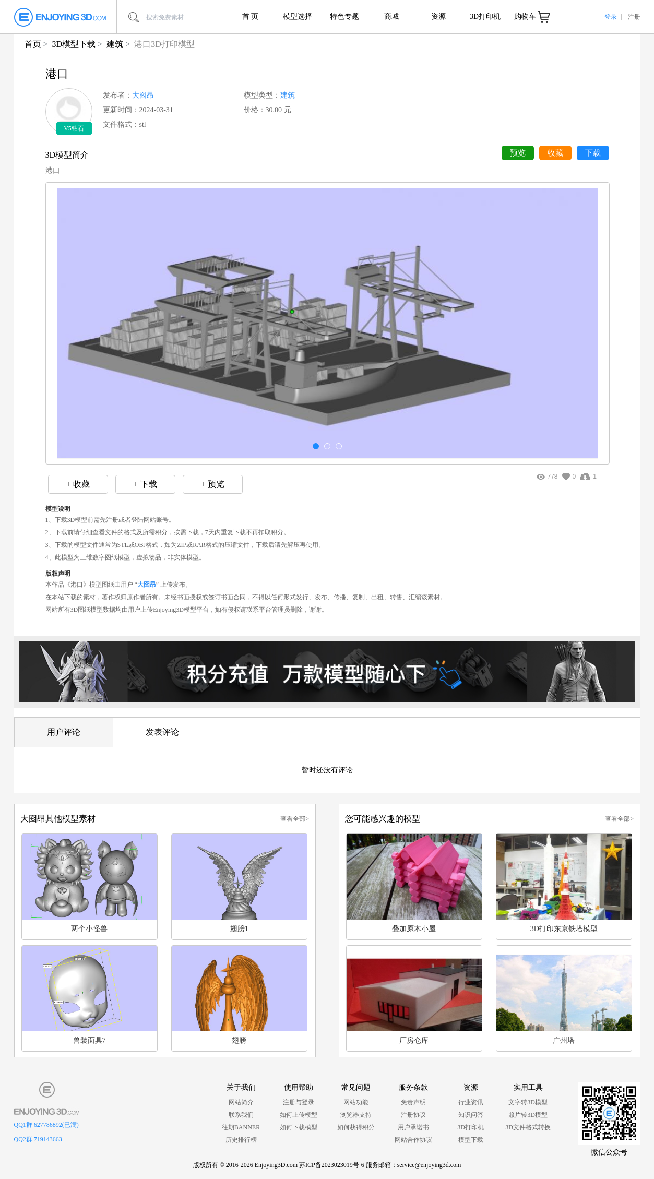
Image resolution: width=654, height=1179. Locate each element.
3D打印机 (485, 16)
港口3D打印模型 (164, 44)
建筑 (114, 44)
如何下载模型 (298, 1127)
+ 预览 (212, 484)
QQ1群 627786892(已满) (46, 1124)
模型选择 (297, 16)
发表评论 (162, 732)
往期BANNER (241, 1127)
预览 (518, 153)
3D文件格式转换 (528, 1127)
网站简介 (241, 1102)
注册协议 (413, 1114)
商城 (391, 16)
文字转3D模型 (528, 1102)
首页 (33, 44)
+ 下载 (145, 484)
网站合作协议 (413, 1140)
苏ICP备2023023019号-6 (331, 1165)
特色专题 (344, 16)
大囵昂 (143, 95)
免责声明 (413, 1102)
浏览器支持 (356, 1114)
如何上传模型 (298, 1114)
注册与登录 (298, 1102)
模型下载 (470, 1140)
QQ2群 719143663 (38, 1139)
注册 (634, 16)
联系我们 (241, 1114)
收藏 (555, 153)
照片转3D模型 (528, 1114)
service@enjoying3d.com (429, 1165)
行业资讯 (470, 1102)
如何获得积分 (356, 1127)
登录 (610, 16)
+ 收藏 (77, 484)
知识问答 (470, 1114)
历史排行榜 (241, 1140)
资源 (438, 16)
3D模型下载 (74, 44)
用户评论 (63, 732)
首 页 (250, 16)
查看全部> (294, 819)
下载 (593, 153)
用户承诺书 (413, 1127)
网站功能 (355, 1102)
